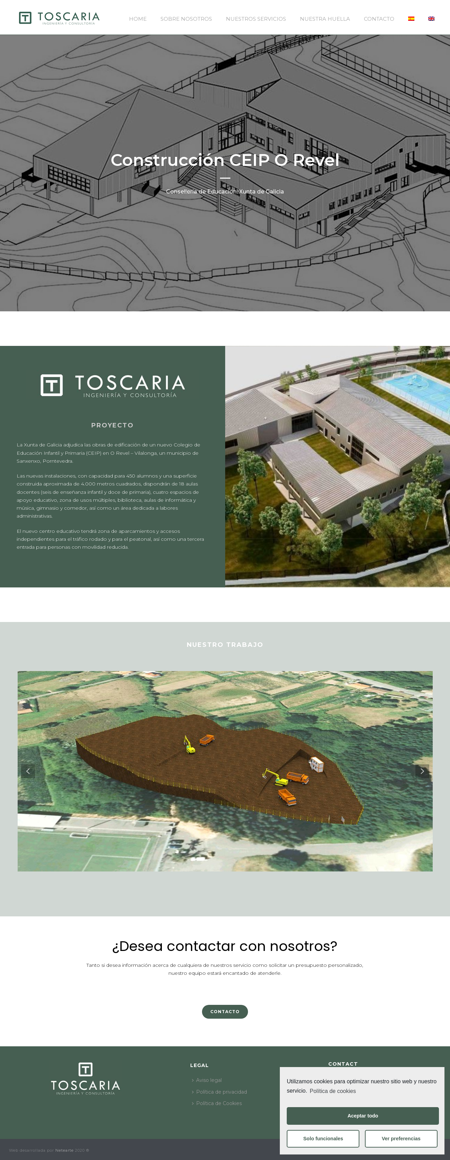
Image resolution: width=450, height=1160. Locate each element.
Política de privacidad (219, 1092)
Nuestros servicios (256, 19)
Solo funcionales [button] (323, 1138)
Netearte (64, 1150)
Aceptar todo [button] (363, 1116)
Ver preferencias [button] (401, 1138)
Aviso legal (207, 1080)
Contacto (379, 19)
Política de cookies (333, 1091)
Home (138, 19)
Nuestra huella (325, 19)
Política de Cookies (217, 1103)
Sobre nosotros (186, 19)
